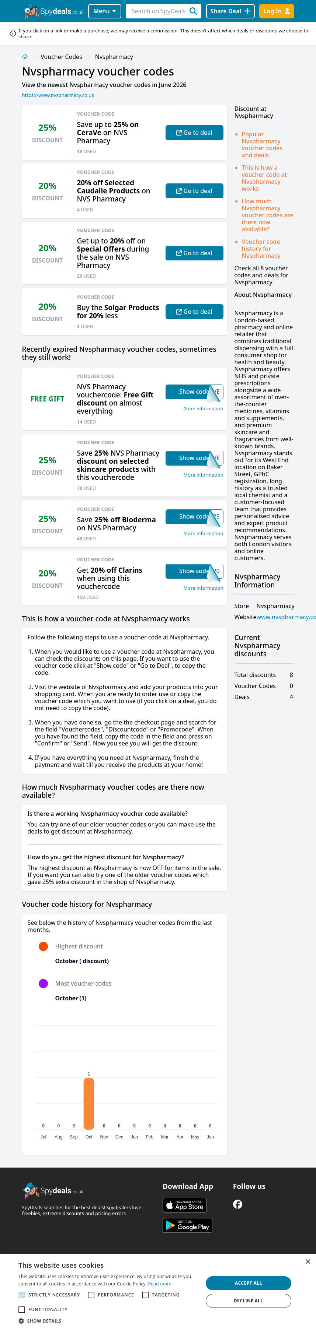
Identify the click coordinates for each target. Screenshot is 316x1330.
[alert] (158, 1292)
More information (203, 408)
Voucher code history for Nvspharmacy (261, 249)
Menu (104, 11)
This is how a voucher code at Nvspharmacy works (264, 178)
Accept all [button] (248, 1283)
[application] (125, 1079)
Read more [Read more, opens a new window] (160, 1284)
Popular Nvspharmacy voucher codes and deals (262, 144)
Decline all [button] (248, 1301)
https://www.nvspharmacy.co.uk (58, 95)
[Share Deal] (230, 11)
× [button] (307, 1262)
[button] (108, 1320)
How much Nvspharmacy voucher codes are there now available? (268, 215)
